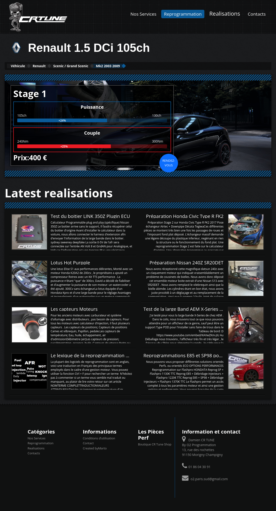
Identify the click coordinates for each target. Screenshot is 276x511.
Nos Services (143, 14)
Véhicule (22, 65)
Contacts (257, 14)
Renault (52, 65)
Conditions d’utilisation (99, 438)
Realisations (224, 13)
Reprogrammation (183, 14)
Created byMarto (95, 448)
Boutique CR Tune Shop (154, 444)
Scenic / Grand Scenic (95, 65)
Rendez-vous (168, 162)
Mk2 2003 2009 (144, 65)
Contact (88, 443)
